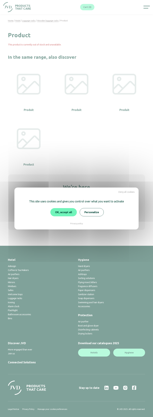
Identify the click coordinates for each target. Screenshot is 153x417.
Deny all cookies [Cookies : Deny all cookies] (126, 192)
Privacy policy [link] (76, 223)
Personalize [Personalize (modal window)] (91, 212)
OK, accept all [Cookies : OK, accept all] (63, 212)
